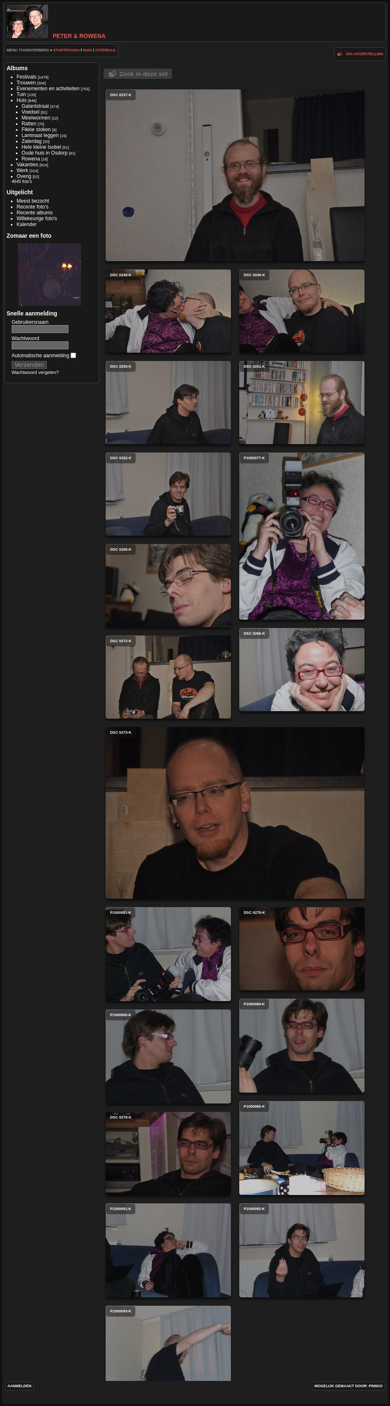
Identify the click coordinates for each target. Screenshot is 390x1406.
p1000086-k (302, 1148)
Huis (87, 50)
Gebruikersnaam (30, 322)
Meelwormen (36, 118)
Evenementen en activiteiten (48, 89)
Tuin (21, 94)
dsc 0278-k (168, 1153)
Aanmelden (20, 1386)
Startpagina (66, 50)
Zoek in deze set (143, 73)
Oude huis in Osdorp (45, 153)
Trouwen (26, 83)
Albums (17, 68)
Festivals (26, 77)
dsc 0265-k (168, 585)
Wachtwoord (25, 338)
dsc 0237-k (235, 175)
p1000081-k (168, 954)
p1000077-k (302, 536)
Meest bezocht (33, 201)
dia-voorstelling (365, 54)
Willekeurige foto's (37, 218)
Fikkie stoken (36, 129)
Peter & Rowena (56, 36)
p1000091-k (168, 1250)
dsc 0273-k (235, 813)
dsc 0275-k (302, 948)
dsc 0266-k (302, 669)
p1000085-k (168, 1056)
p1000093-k (168, 1353)
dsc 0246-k (302, 311)
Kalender (27, 224)
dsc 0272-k (168, 677)
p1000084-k (302, 1046)
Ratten (29, 124)
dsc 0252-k (168, 494)
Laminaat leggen (40, 135)
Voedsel (31, 112)
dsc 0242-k (168, 311)
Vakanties (27, 165)
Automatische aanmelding (44, 355)
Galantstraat (35, 106)
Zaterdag (105, 50)
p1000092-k (302, 1250)
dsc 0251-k (302, 402)
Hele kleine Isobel (41, 147)
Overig (24, 176)
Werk (22, 170)
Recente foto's (32, 207)
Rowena (31, 159)
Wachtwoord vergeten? (35, 372)
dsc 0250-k (168, 402)
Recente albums (35, 213)
